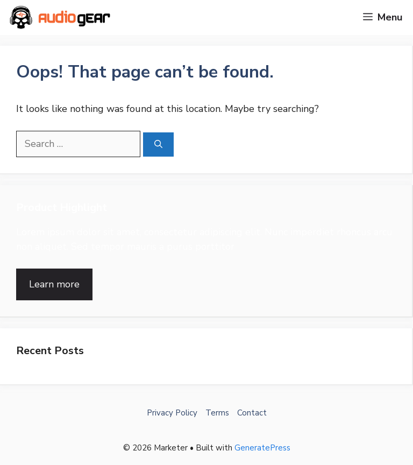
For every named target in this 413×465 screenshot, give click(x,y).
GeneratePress (262, 447)
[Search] (158, 144)
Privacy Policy (172, 412)
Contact (252, 412)
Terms (217, 412)
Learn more (54, 284)
